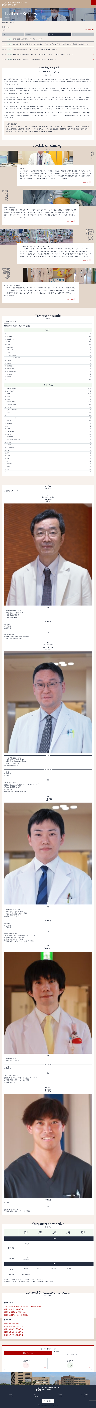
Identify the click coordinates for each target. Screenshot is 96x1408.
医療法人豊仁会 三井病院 (13, 1332)
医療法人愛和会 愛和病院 (13, 1329)
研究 (12, 1396)
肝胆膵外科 (28, 34)
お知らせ (60, 1396)
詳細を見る (86, 182)
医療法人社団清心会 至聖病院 (14, 1312)
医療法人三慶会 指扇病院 (13, 1309)
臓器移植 (60, 1394)
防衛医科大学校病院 (11, 1323)
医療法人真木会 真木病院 (13, 1335)
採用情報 (36, 1396)
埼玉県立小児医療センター (13, 1326)
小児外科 (51, 34)
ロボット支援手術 (84, 1394)
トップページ (5, 22)
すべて (4, 34)
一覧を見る (88, 29)
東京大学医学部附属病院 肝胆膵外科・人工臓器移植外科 (23, 1306)
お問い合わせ (28, 1353)
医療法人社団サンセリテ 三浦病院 (16, 1315)
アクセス (84, 1396)
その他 (74, 34)
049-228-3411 (73, 1354)
